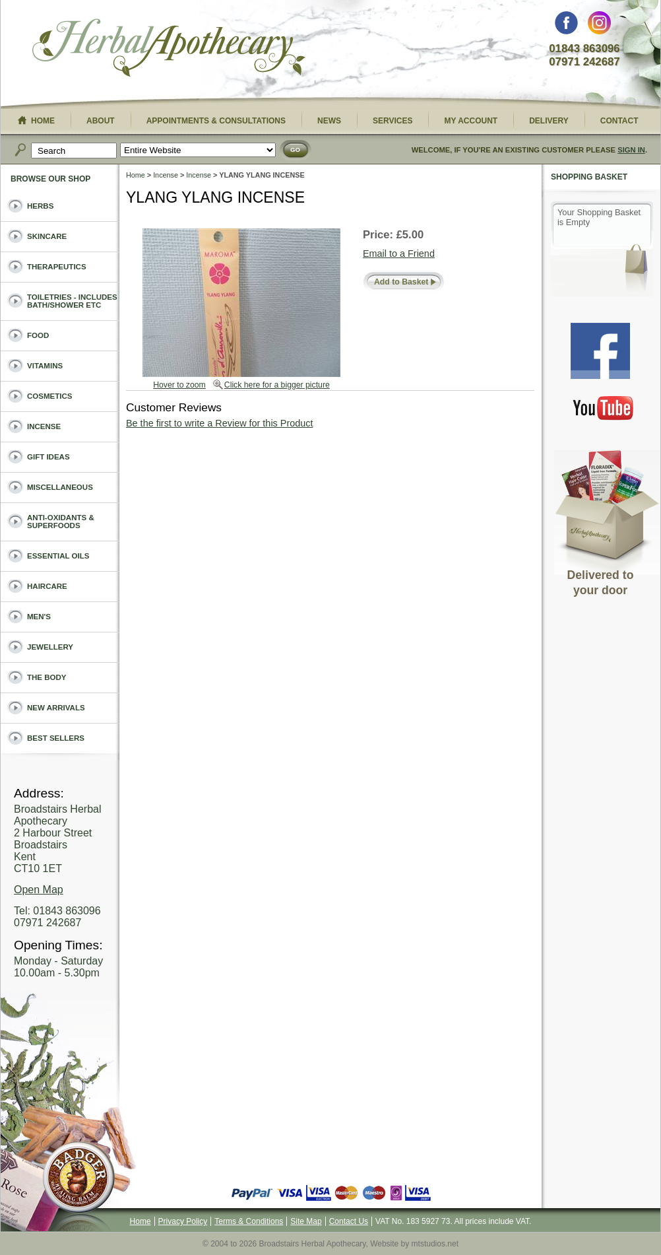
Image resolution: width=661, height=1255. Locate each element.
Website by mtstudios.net (414, 1243)
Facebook (566, 26)
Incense (165, 175)
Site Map (305, 1221)
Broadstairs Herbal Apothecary (168, 50)
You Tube (604, 407)
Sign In (631, 150)
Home (135, 175)
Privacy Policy (183, 1221)
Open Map (38, 889)
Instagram (599, 26)
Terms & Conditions (248, 1221)
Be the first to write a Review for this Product (219, 423)
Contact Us (348, 1221)
